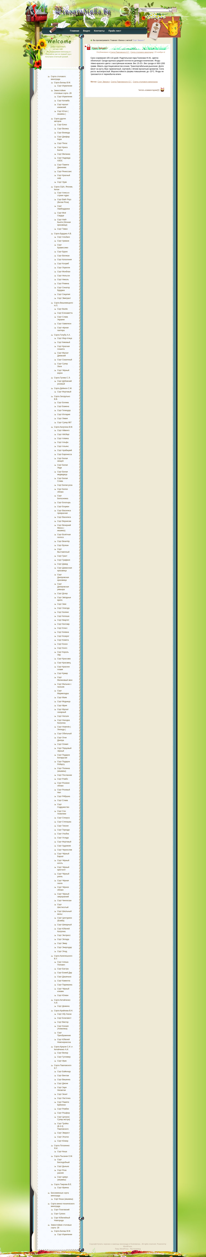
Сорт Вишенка (63, 1079)
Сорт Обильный (64, 733)
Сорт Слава (62, 800)
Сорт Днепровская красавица (63, 577)
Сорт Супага (59, 1214)
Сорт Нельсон (63, 276)
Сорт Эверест (63, 1133)
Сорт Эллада (63, 939)
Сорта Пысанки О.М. (63, 1156)
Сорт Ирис (62, 1061)
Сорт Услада (63, 838)
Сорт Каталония (64, 259)
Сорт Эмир (62, 943)
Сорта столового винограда (142, 52)
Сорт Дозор (62, 593)
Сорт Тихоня (63, 826)
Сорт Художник (64, 846)
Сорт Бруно (62, 252)
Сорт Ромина (63, 283)
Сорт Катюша (63, 616)
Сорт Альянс (63, 446)
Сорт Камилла (63, 981)
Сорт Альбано (63, 237)
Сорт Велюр (62, 1053)
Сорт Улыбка (63, 834)
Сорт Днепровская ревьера (63, 587)
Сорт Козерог (63, 636)
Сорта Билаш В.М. (62, 82)
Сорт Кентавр (63, 624)
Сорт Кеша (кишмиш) (63, 1199)
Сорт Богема (63, 402)
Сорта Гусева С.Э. (62, 378)
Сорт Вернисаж (64, 521)
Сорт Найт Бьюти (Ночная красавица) (64, 222)
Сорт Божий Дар (64, 973)
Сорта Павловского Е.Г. (120, 52)
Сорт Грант (62, 556)
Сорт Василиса (64, 517)
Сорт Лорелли (63, 267)
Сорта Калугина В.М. (63, 427)
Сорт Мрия (62, 705)
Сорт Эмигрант (64, 298)
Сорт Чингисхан (64, 900)
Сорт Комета (63, 640)
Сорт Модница (63, 701)
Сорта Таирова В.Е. (63, 1184)
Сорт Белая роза (64, 485)
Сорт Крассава (64, 659)
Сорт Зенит (62, 1094)
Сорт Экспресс (63, 935)
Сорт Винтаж (63, 1075)
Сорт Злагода (63, 608)
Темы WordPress (122, 1249)
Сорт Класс (62, 628)
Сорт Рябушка (63, 796)
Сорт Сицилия (63, 294)
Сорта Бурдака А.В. (63, 233)
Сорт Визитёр (63, 541)
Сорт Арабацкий (64, 450)
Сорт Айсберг (63, 434)
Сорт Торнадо (63, 830)
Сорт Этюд (62, 951)
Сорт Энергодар (64, 947)
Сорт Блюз (62, 124)
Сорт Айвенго (63, 430)
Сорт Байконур (64, 1071)
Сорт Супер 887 (64, 422)
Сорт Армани (63, 241)
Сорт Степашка (64, 822)
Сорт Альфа (62, 442)
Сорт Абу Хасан (64, 1014)
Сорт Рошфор (63, 1113)
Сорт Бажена (63, 406)
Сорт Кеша (62, 1151)
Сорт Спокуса (63, 818)
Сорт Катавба (63, 101)
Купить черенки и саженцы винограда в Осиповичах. (119, 1244)
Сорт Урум (62, 182)
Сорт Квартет (63, 620)
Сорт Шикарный (64, 925)
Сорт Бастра (63, 969)
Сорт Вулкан (63, 545)
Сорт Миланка (63, 154)
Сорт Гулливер (63, 1057)
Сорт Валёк (62, 309)
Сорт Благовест (64, 1018)
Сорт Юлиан (62, 995)
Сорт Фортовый (64, 392)
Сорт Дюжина (63, 1006)
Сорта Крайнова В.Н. (63, 1011)
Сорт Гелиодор (64, 410)
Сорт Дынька (63, 1166)
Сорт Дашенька (64, 977)
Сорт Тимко (62, 229)
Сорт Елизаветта (65, 313)
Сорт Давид (62, 564)
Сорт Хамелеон (64, 324)
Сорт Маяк (62, 697)
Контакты (99, 30)
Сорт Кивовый (63, 342)
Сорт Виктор (62, 1022)
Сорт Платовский (62, 1210)
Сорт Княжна (63, 632)
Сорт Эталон (63, 1137)
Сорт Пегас (62, 143)
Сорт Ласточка (63, 1098)
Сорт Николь (63, 279)
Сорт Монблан (63, 271)
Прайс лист (114, 30)
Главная (74, 30)
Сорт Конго (62, 648)
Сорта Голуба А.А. (62, 335)
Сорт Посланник (64, 775)
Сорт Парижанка (64, 985)
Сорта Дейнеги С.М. (63, 388)
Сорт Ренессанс (64, 171)
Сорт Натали (63, 716)
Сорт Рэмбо (62, 779)
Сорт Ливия (62, 418)
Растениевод (135, 1249)
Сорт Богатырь (64, 502)
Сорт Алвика (63, 438)
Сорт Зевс (61, 604)
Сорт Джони (62, 1083)
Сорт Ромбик (63, 1109)
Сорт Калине (63, 612)
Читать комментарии (148, 90)
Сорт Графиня (63, 560)
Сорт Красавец (64, 663)
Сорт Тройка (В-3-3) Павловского (63, 1126)
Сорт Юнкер (62, 1141)
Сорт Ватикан (63, 256)
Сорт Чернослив (64, 850)
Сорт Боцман (63, 506)
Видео (86, 30)
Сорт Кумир (62, 673)
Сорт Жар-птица (64, 338)
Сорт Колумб (63, 263)
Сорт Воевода (63, 133)
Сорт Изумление (64, 86)
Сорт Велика (63, 129)
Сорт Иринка (63, 1187)
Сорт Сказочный (64, 360)
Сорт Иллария (63, 414)
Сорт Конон (62, 644)
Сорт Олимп (62, 744)
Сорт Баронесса (64, 454)
